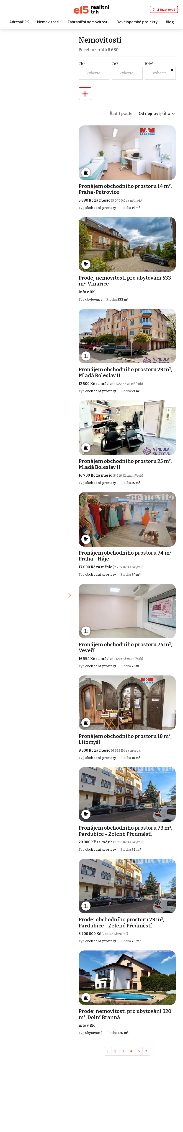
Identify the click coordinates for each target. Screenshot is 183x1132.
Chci (84, 64)
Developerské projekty (137, 22)
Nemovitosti (48, 22)
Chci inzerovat (163, 9)
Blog (170, 22)
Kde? (149, 64)
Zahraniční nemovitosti (87, 22)
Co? (116, 64)
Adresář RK (19, 22)
